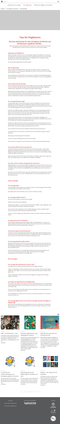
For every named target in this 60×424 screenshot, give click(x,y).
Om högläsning (23, 8)
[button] (58, 1)
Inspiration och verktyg (14, 5)
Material (3, 8)
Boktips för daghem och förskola (43, 5)
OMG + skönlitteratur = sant (9, 333)
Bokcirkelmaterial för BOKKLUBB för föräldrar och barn (29, 374)
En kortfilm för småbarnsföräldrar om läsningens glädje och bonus (9, 374)
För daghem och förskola (12, 8)
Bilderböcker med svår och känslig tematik (48, 334)
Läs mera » (3, 342)
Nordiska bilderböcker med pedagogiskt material (29, 334)
